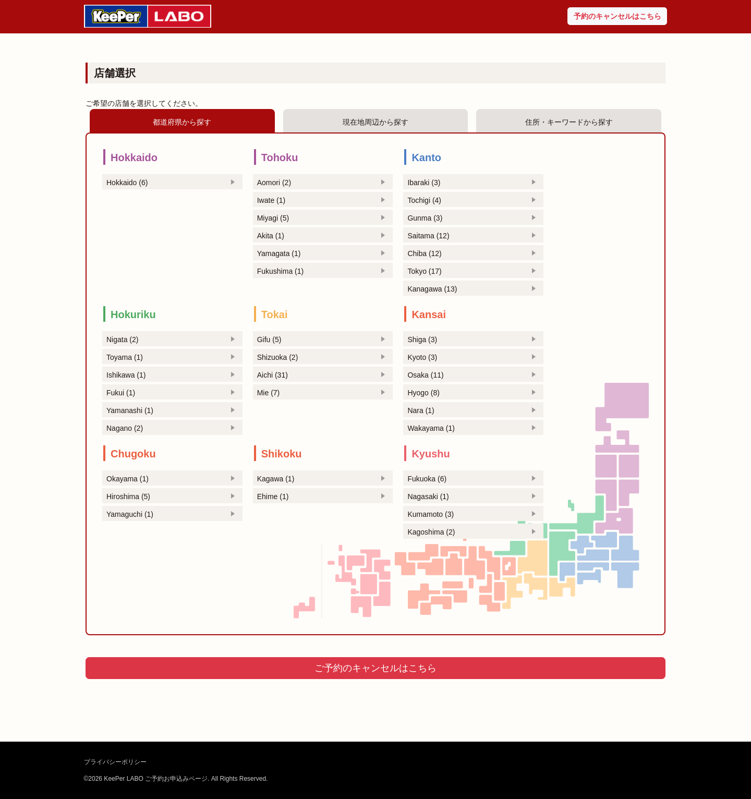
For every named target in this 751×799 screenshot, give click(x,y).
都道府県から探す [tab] (182, 122)
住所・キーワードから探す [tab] (569, 122)
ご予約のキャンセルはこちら (375, 668)
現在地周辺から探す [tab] (375, 122)
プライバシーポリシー (115, 762)
